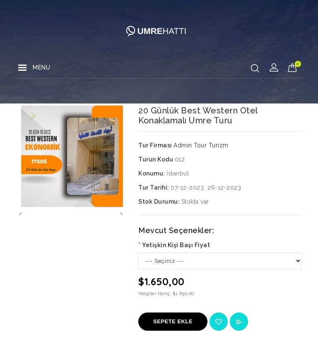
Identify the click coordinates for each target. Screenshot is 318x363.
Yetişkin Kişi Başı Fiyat (176, 245)
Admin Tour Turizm (201, 145)
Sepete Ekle (173, 321)
